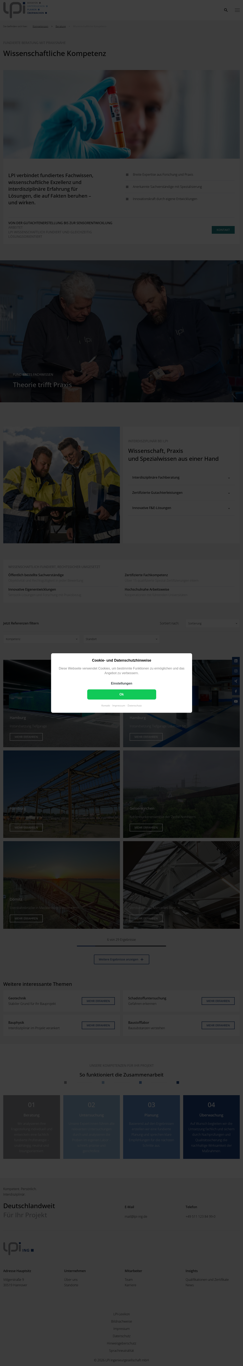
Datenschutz (135, 705)
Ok (121, 694)
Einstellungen (121, 683)
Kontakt (105, 705)
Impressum (118, 705)
